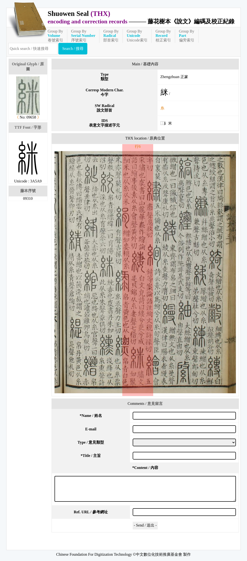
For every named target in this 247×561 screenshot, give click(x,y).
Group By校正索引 (163, 35)
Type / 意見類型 (90, 442)
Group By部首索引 (111, 35)
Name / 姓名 (91, 416)
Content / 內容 (145, 468)
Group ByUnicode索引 (137, 35)
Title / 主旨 (91, 456)
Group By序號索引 (83, 35)
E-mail (90, 429)
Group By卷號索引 (55, 35)
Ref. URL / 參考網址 (91, 512)
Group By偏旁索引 (186, 35)
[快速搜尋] (33, 48)
